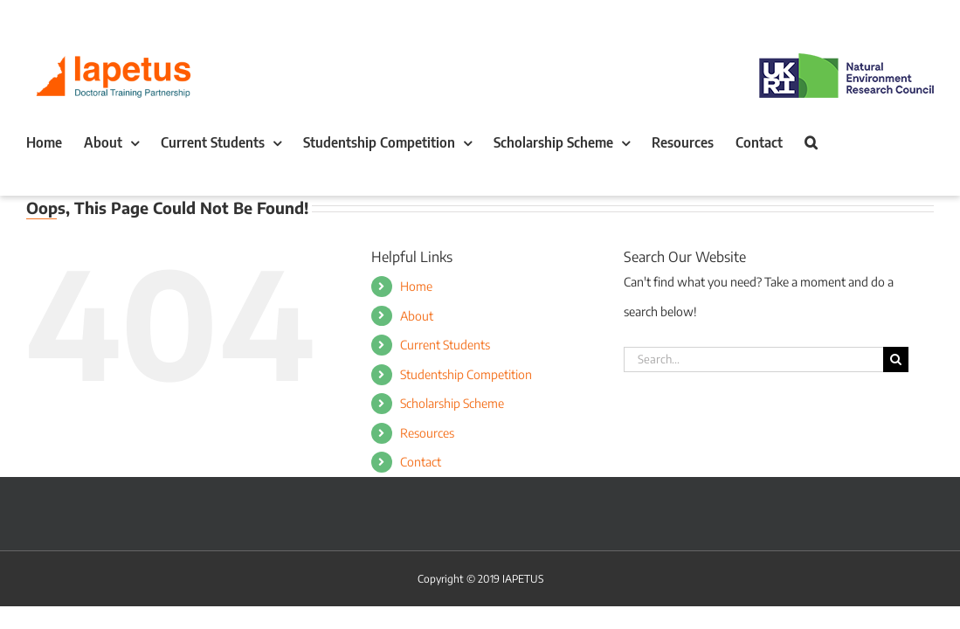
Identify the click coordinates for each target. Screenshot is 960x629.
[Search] (895, 359)
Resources (427, 432)
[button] (32, 177)
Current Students (445, 344)
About (416, 315)
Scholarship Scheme (452, 403)
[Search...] (753, 359)
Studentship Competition (466, 374)
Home (416, 286)
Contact (420, 461)
